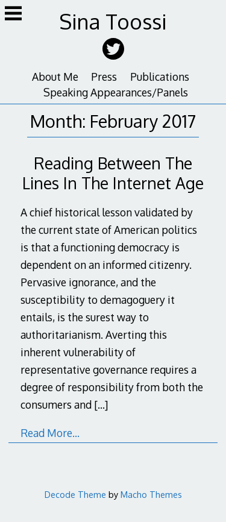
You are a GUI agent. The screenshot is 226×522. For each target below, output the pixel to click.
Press (104, 76)
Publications (159, 76)
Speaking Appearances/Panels (115, 92)
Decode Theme (75, 494)
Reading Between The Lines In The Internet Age (113, 173)
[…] (101, 404)
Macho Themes (151, 494)
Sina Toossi (113, 21)
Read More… (50, 432)
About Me (55, 76)
